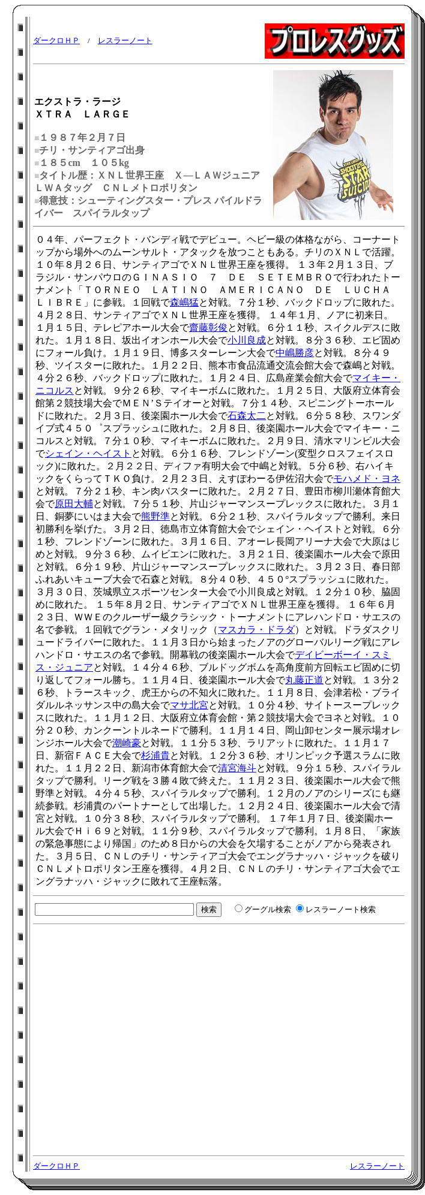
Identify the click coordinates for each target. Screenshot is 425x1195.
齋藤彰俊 (208, 327)
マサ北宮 (189, 705)
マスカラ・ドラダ (256, 629)
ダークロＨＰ (56, 40)
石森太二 (247, 416)
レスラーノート (125, 40)
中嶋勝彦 (295, 353)
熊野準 (155, 516)
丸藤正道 (304, 680)
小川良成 (247, 340)
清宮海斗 (237, 768)
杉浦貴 (155, 755)
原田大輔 (74, 504)
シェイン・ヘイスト (88, 453)
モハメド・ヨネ (366, 478)
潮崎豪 (126, 743)
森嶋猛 (184, 302)
